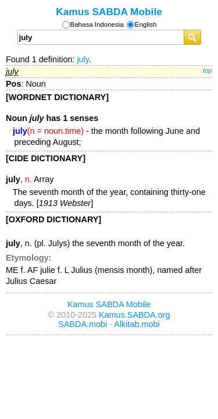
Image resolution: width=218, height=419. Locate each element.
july (83, 59)
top (207, 70)
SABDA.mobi (82, 324)
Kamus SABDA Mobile (109, 11)
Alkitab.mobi (136, 324)
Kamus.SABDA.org (134, 314)
